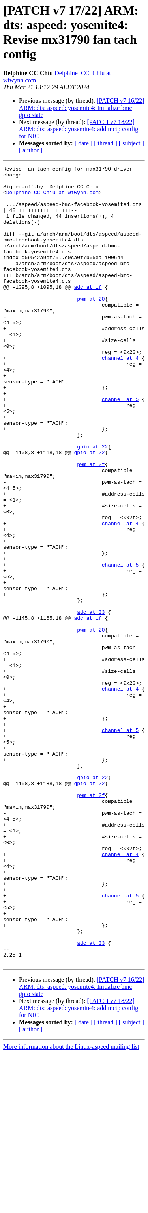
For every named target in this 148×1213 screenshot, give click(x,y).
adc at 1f (87, 311)
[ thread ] (105, 143)
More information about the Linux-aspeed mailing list (71, 1206)
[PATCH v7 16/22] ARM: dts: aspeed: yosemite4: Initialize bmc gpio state (81, 107)
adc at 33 (91, 701)
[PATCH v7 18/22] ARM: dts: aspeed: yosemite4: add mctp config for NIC (78, 129)
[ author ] (31, 150)
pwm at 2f (91, 524)
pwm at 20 (91, 325)
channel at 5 (120, 446)
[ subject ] (131, 143)
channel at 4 (120, 396)
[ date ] (83, 143)
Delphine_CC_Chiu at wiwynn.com (52, 198)
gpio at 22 (92, 503)
